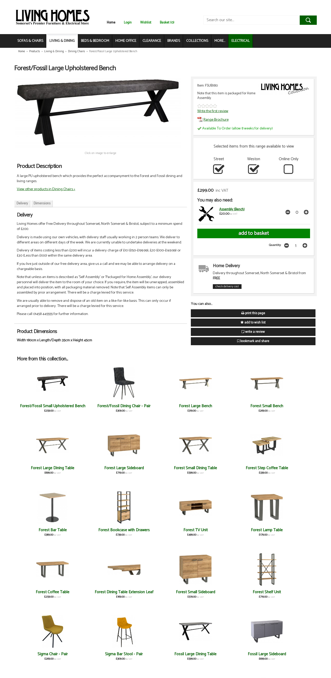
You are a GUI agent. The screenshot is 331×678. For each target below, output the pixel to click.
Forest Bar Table (141, 468)
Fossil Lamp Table (91, 654)
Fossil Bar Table (289, 654)
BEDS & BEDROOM (95, 41)
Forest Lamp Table (289, 468)
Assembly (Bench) (232, 209)
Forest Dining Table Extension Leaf (91, 532)
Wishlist (145, 22)
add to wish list (253, 322)
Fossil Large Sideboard (91, 592)
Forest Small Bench (190, 406)
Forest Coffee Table (41, 530)
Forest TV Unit (240, 468)
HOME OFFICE (125, 41)
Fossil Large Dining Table (41, 592)
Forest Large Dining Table (239, 406)
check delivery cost (227, 286)
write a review (253, 332)
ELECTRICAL (240, 41)
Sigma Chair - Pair (240, 530)
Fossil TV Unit (190, 592)
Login (128, 22)
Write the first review (212, 111)
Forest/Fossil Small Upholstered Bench (41, 408)
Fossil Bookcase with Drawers (239, 656)
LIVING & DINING (62, 41)
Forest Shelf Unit (190, 530)
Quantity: (275, 245)
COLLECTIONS (197, 41)
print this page (253, 313)
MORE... (219, 41)
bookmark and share (253, 341)
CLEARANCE (151, 41)
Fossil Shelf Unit (289, 592)
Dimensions (42, 203)
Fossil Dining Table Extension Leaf (140, 656)
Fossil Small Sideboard (41, 654)
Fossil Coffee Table (190, 654)
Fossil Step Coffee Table (239, 592)
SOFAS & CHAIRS (30, 41)
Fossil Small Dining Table (141, 592)
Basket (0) (167, 22)
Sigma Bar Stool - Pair (289, 530)
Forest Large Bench (140, 406)
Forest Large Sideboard (289, 406)
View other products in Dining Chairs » (46, 189)
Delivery (22, 203)
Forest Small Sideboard (140, 530)
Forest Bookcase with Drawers (190, 470)
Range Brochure (213, 120)
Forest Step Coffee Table (91, 468)
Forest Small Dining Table (41, 468)
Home (111, 22)
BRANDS (173, 41)
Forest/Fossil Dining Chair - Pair (91, 408)
